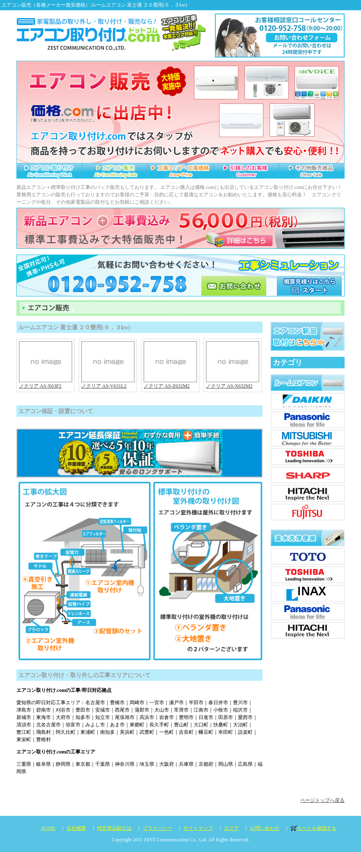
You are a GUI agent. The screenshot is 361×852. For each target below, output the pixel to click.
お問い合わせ (264, 828)
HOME (48, 828)
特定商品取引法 (114, 828)
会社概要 (76, 828)
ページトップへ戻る (322, 800)
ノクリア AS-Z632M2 (170, 383)
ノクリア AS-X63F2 (45, 383)
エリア (231, 828)
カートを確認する (316, 828)
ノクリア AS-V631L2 (108, 383)
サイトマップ (198, 828)
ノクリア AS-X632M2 (232, 383)
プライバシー (157, 828)
